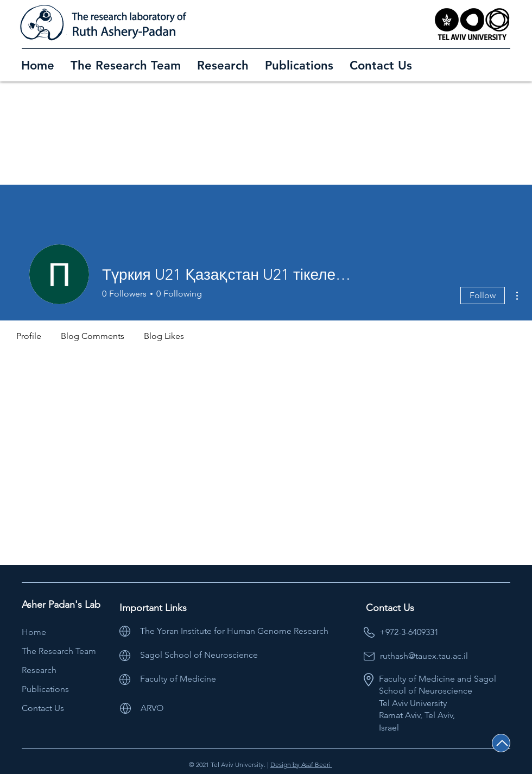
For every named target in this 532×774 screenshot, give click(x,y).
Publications (45, 689)
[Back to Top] (501, 743)
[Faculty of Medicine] (229, 679)
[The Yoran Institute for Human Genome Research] (251, 631)
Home (34, 632)
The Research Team (59, 651)
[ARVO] (160, 708)
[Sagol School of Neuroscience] (236, 655)
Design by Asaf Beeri (301, 764)
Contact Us (43, 708)
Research (39, 670)
